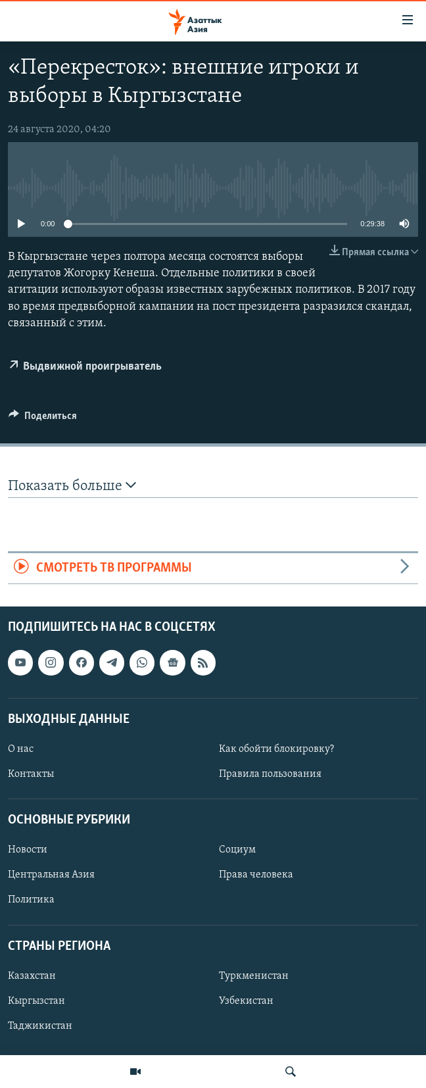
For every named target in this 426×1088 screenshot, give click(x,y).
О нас (21, 749)
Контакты (31, 774)
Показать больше (72, 486)
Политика (31, 900)
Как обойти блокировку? (276, 749)
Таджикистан (40, 1026)
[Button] (43, 419)
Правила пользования (270, 774)
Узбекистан (246, 1001)
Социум (237, 850)
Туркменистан (254, 976)
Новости (27, 850)
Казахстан (32, 976)
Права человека (256, 875)
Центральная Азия (51, 875)
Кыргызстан (36, 1001)
